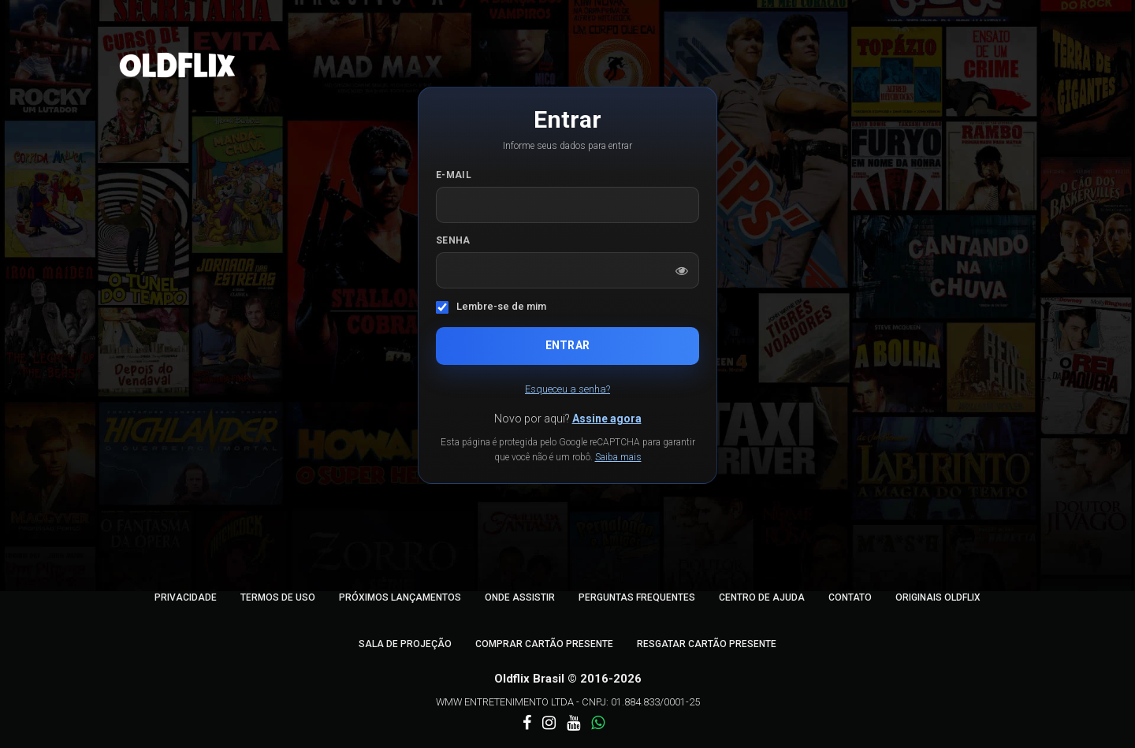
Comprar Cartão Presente (544, 643)
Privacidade (185, 597)
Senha (453, 240)
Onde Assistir (520, 597)
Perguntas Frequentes (637, 597)
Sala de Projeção (405, 643)
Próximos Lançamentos (400, 597)
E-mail (453, 174)
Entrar (567, 345)
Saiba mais (618, 457)
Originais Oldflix (938, 597)
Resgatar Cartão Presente (706, 643)
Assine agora (607, 418)
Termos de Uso (277, 597)
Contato (850, 597)
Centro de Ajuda (762, 597)
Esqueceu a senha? (567, 389)
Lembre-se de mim (501, 306)
